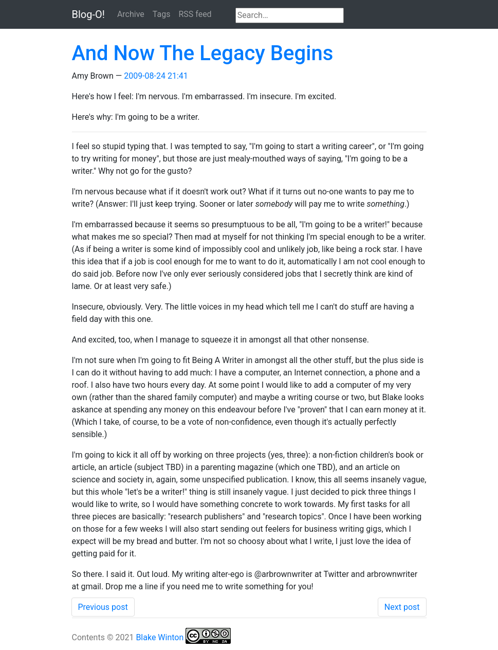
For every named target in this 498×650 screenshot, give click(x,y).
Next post (402, 607)
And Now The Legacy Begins (203, 53)
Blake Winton (159, 637)
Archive (130, 14)
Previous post (103, 607)
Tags (162, 14)
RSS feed (194, 14)
